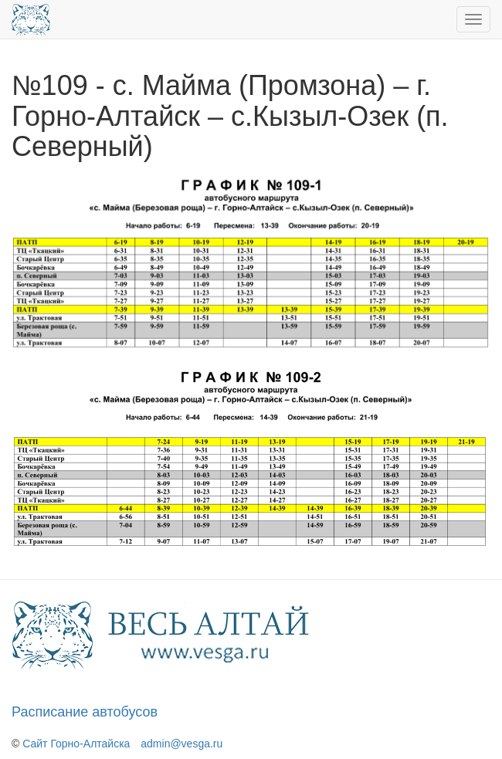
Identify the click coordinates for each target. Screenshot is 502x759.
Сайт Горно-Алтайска (76, 743)
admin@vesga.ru (181, 743)
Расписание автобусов (85, 712)
